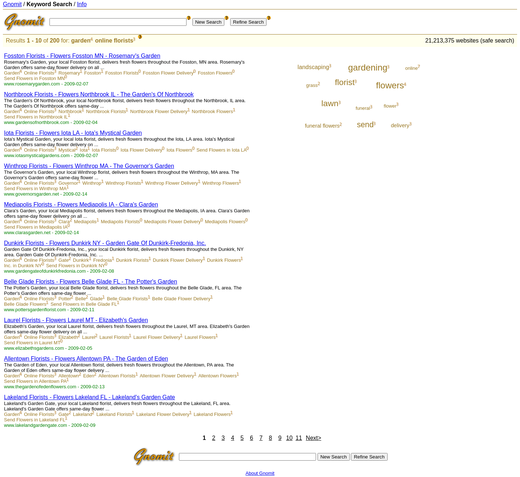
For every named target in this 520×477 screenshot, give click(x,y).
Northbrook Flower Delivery (159, 111)
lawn (330, 103)
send (365, 124)
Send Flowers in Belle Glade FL (84, 304)
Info (82, 4)
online (411, 68)
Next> (313, 438)
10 (289, 438)
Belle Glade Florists (127, 298)
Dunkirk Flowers (224, 260)
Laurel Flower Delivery (156, 337)
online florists (114, 40)
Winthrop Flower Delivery (171, 183)
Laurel (88, 337)
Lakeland (82, 414)
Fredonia (102, 260)
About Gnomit (260, 473)
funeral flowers (322, 126)
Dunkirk (81, 260)
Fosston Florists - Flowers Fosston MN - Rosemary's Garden (82, 56)
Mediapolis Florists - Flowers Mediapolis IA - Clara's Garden (81, 204)
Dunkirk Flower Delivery (178, 260)
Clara (64, 221)
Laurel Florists (114, 337)
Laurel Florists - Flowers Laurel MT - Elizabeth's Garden (76, 320)
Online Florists (39, 73)
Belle (80, 298)
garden (81, 40)
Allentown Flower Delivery (167, 375)
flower (390, 106)
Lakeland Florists (114, 414)
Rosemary (69, 73)
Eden (88, 375)
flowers (390, 85)
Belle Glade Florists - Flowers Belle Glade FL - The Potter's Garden (90, 281)
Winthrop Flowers (220, 183)
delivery (400, 125)
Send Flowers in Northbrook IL (36, 117)
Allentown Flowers (217, 375)
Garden (12, 73)
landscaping (313, 67)
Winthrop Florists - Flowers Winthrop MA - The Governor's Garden (89, 166)
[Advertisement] (487, 157)
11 (299, 438)
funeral (363, 108)
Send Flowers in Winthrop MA (35, 188)
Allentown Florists (117, 375)
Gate (64, 260)
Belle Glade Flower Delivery (181, 298)
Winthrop (92, 183)
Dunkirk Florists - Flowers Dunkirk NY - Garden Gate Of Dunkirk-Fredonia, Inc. (105, 243)
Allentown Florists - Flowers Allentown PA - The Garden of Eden (86, 359)
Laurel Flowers (200, 337)
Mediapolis (85, 221)
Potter (65, 298)
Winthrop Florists (123, 183)
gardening (367, 67)
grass (312, 85)
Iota (84, 150)
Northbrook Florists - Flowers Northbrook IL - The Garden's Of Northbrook (98, 94)
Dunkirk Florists (132, 260)
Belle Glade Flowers (25, 304)
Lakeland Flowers (212, 414)
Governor (68, 183)
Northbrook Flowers (212, 111)
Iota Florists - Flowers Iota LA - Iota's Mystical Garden (73, 133)
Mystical (67, 150)
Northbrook (70, 111)
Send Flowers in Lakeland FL (34, 419)
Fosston (92, 73)
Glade (96, 298)
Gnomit (12, 4)
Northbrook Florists (106, 111)
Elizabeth (68, 337)
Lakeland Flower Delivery (162, 414)
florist (345, 82)
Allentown (69, 375)
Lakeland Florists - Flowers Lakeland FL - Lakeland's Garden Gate (89, 397)
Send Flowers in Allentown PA (35, 381)
